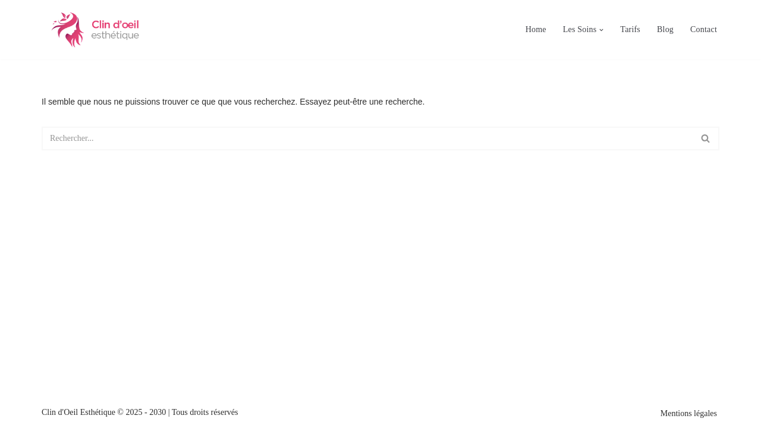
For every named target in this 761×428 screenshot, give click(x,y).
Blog (665, 29)
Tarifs (630, 29)
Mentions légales (689, 413)
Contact (703, 29)
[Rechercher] (367, 138)
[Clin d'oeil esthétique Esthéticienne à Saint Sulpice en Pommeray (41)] (95, 30)
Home (536, 29)
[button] (601, 30)
